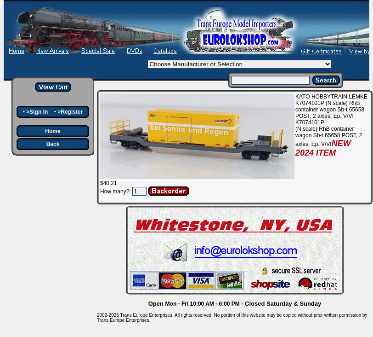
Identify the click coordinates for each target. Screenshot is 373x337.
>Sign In (37, 112)
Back (53, 144)
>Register (70, 112)
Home (52, 131)
